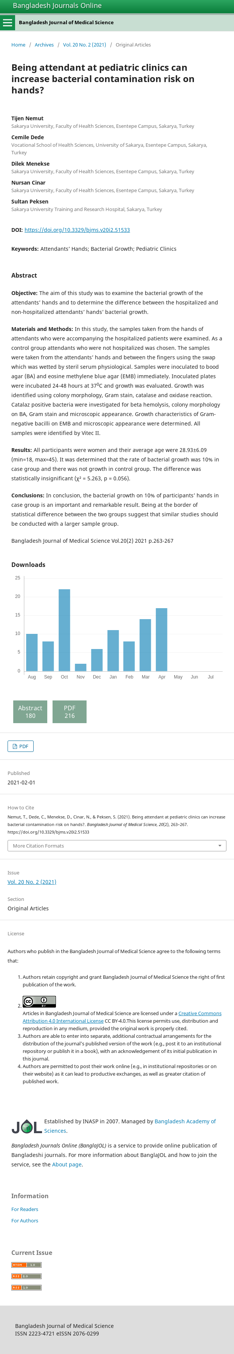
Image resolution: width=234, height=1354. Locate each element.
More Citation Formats (38, 845)
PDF (23, 746)
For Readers (24, 1209)
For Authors (24, 1220)
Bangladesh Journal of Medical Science (66, 22)
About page (67, 1164)
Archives (44, 44)
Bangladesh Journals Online (57, 5)
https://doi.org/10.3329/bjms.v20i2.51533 (77, 229)
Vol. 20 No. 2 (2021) (84, 44)
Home (18, 44)
